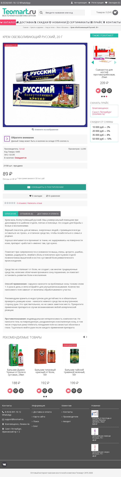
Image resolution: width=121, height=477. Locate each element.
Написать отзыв (34, 203)
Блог (35, 426)
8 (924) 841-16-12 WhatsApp (11, 413)
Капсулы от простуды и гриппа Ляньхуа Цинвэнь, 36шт (101, 420)
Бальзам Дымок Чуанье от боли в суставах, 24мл (16, 372)
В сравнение (54, 196)
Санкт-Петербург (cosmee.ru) (101, 112)
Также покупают (102, 35)
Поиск (35, 421)
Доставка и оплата (48, 213)
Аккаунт (66, 421)
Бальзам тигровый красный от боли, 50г (45, 372)
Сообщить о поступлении (45, 187)
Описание (10, 213)
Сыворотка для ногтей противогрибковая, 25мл (104, 73)
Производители (70, 416)
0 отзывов (21, 203)
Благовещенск (100, 108)
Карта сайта (38, 416)
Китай (22, 149)
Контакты (67, 412)
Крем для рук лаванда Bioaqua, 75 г (101, 437)
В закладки (37, 196)
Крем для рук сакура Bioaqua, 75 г (100, 453)
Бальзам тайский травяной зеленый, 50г (74, 372)
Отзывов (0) (26, 213)
